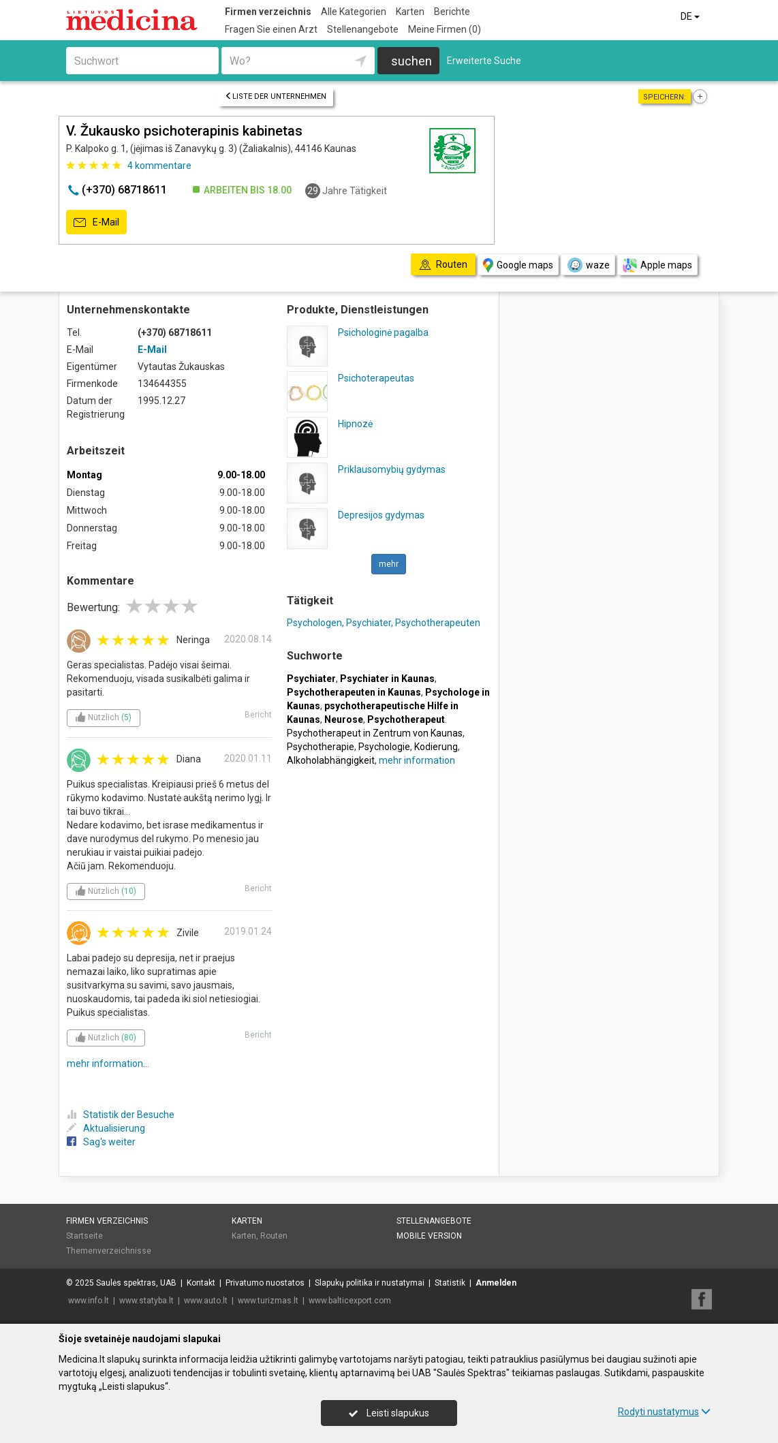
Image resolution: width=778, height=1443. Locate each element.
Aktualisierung (106, 1128)
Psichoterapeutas (376, 378)
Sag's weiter (101, 1141)
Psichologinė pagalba (383, 332)
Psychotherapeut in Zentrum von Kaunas (375, 733)
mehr (389, 564)
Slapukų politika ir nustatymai (369, 1283)
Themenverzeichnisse (108, 1251)
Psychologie (384, 746)
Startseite (84, 1236)
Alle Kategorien (353, 11)
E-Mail (96, 223)
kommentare (159, 165)
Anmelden (496, 1283)
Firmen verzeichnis (268, 11)
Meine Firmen (444, 29)
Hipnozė (355, 423)
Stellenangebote (363, 29)
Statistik (450, 1283)
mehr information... (108, 1063)
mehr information (417, 760)
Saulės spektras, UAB (136, 1283)
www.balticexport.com (350, 1300)
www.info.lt (88, 1300)
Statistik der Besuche (120, 1114)
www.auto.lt (206, 1300)
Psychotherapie (320, 746)
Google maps (518, 265)
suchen (411, 61)
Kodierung (436, 746)
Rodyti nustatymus (664, 1411)
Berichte (452, 11)
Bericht (258, 714)
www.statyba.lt (146, 1300)
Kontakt (201, 1283)
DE (691, 16)
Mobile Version (429, 1236)
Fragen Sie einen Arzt (271, 29)
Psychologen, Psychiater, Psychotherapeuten (383, 622)
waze (588, 265)
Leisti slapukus (389, 1413)
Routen (273, 1236)
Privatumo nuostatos (265, 1283)
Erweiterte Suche (484, 60)
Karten (410, 11)
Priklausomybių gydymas (392, 469)
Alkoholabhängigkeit (331, 760)
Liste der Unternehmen (275, 96)
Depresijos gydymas (381, 515)
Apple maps (657, 265)
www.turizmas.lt (268, 1300)
